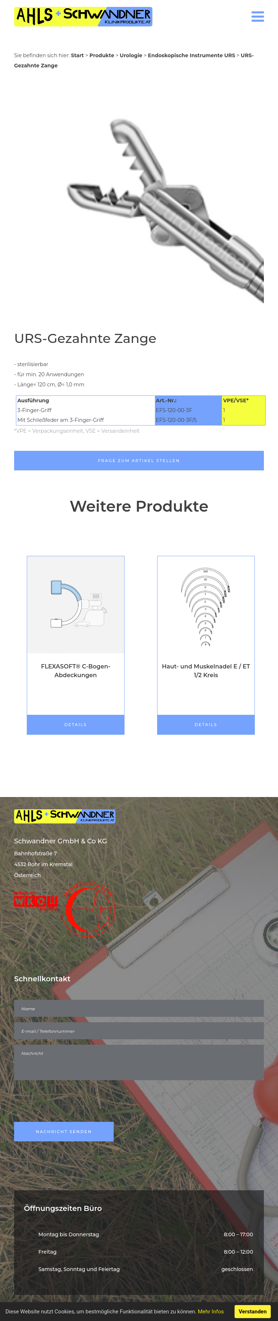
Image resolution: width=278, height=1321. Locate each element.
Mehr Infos (211, 1311)
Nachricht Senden (64, 1131)
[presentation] (69, 1102)
